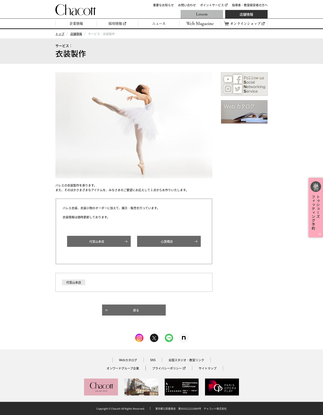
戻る (136, 310)
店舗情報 (246, 14)
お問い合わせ (187, 5)
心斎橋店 (167, 241)
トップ (59, 34)
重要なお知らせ (163, 5)
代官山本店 (96, 241)
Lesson (202, 14)
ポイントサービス (212, 5)
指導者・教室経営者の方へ (250, 5)
